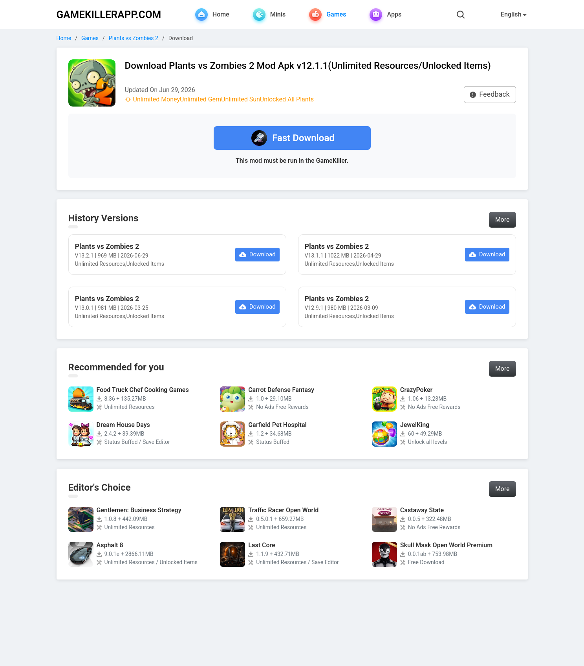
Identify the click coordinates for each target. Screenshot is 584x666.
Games (90, 38)
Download (257, 254)
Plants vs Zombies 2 (133, 38)
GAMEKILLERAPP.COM (109, 14)
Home (64, 38)
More (502, 219)
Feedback (489, 94)
